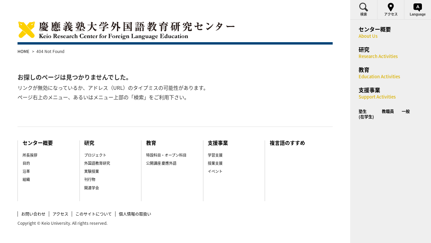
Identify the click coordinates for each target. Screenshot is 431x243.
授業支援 (212, 150)
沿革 (40, 158)
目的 (40, 150)
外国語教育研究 (106, 150)
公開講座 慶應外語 (164, 150)
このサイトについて (108, 200)
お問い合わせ (48, 200)
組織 (40, 166)
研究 (98, 130)
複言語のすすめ (280, 130)
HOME (38, 51)
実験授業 (100, 158)
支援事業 (216, 130)
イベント (212, 158)
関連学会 (100, 175)
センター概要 (52, 130)
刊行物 (98, 166)
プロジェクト (104, 142)
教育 (154, 130)
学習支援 (212, 142)
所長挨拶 (43, 142)
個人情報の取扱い (149, 200)
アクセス (75, 200)
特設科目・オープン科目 (169, 142)
